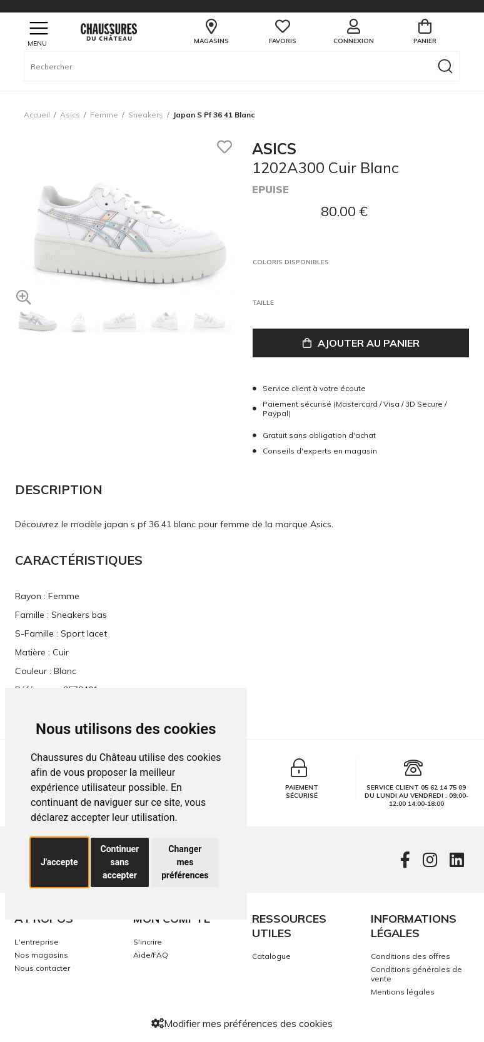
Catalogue (271, 956)
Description (59, 489)
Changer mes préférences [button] (184, 862)
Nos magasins (41, 955)
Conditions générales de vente (416, 974)
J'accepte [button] (59, 862)
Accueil (37, 114)
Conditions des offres (410, 956)
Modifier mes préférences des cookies (242, 1023)
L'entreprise (36, 941)
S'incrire (147, 941)
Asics (70, 114)
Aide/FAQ (150, 955)
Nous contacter (42, 968)
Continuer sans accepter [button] (120, 862)
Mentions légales (403, 991)
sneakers (145, 114)
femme (104, 114)
